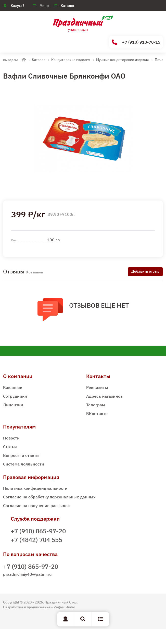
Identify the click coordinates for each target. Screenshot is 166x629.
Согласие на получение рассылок (36, 505)
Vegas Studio (64, 607)
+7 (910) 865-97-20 (38, 531)
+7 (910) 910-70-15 (136, 42)
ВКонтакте (97, 413)
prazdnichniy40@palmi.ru (27, 574)
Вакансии (12, 387)
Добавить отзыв (145, 271)
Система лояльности (23, 464)
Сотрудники (15, 396)
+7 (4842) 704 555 (36, 540)
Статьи (10, 446)
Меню (44, 5)
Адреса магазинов (104, 396)
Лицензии (13, 404)
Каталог (67, 5)
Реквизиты (97, 387)
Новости (11, 438)
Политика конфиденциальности (35, 488)
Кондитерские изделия (70, 59)
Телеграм (95, 404)
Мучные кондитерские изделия (122, 59)
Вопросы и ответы (21, 455)
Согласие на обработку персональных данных (49, 496)
